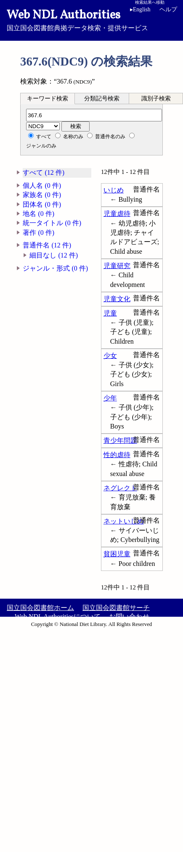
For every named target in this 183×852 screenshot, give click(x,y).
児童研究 (116, 265)
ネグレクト (120, 488)
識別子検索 (156, 98)
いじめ (113, 190)
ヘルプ (168, 9)
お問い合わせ (129, 616)
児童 (110, 313)
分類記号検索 (101, 98)
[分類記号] (94, 115)
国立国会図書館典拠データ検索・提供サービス (91, 19)
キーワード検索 (47, 98)
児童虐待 (116, 213)
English (140, 9)
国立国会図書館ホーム (40, 607)
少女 (110, 355)
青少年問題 (120, 440)
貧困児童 (116, 553)
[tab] (47, 98)
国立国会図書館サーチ (116, 607)
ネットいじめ (123, 521)
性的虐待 (116, 454)
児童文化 (116, 298)
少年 (110, 398)
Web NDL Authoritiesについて (58, 616)
